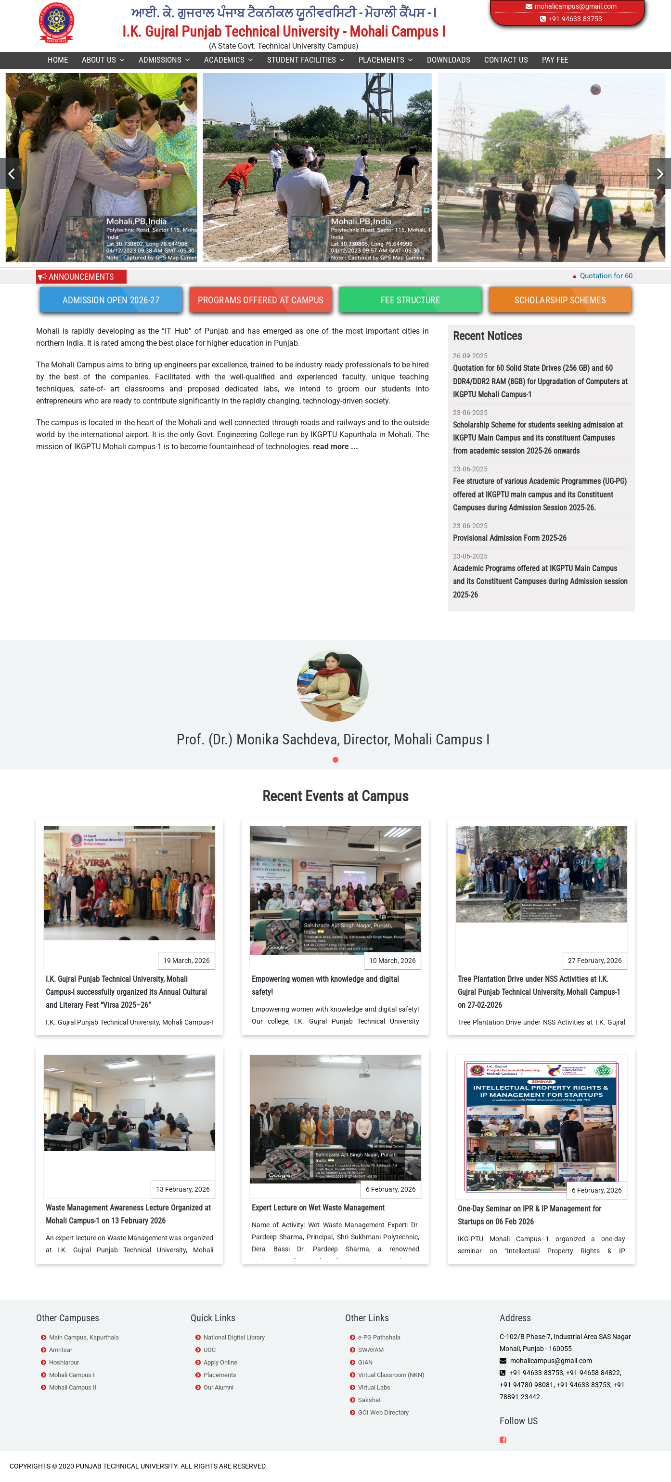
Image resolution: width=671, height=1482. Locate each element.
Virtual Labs (374, 1387)
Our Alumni (218, 1387)
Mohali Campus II (73, 1387)
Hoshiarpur (64, 1362)
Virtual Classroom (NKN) (391, 1374)
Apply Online (220, 1362)
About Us (103, 60)
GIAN (365, 1362)
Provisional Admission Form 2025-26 (510, 538)
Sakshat (369, 1400)
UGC (210, 1349)
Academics (228, 60)
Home (58, 60)
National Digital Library (234, 1337)
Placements (386, 60)
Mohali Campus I (72, 1374)
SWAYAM (371, 1349)
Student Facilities (306, 60)
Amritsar (60, 1349)
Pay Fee (555, 60)
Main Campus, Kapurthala (84, 1337)
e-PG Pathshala (379, 1337)
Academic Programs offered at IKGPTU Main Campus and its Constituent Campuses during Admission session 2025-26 (540, 581)
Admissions (164, 60)
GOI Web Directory (383, 1412)
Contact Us (506, 60)
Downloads (448, 60)
